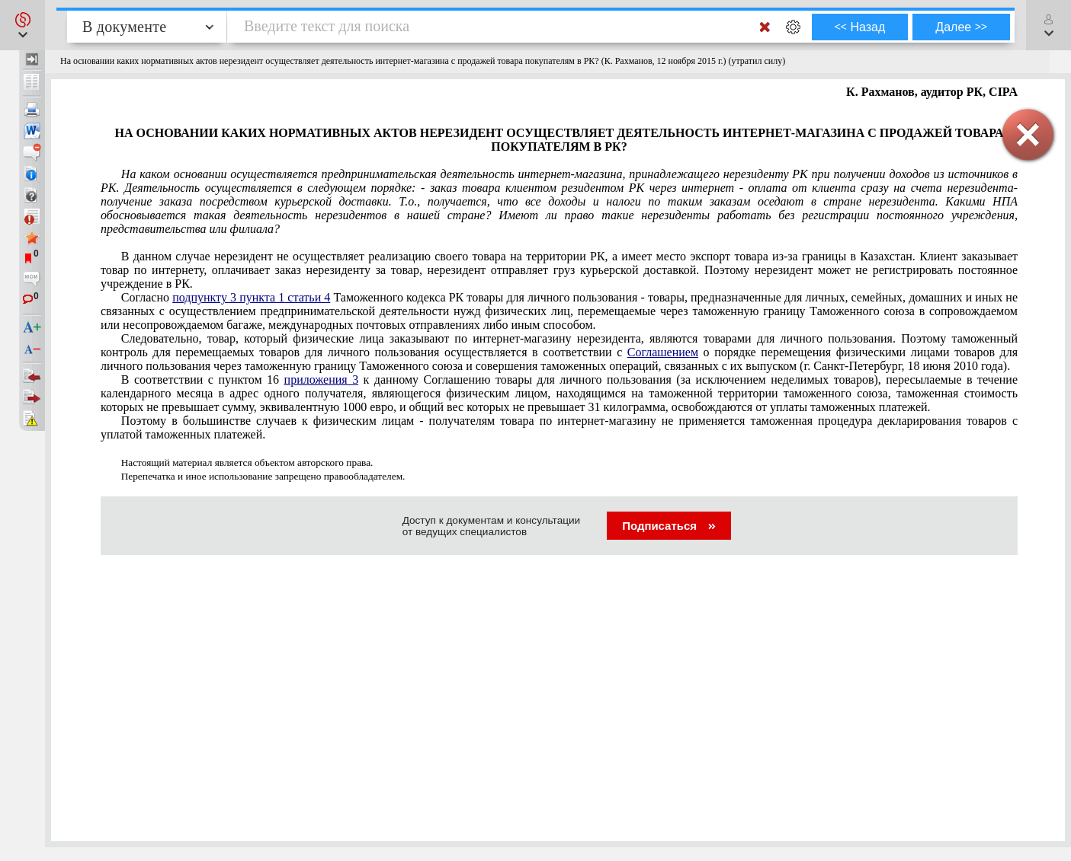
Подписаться (669, 525)
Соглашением (662, 352)
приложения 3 (321, 379)
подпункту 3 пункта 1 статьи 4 (251, 297)
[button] (22, 25)
